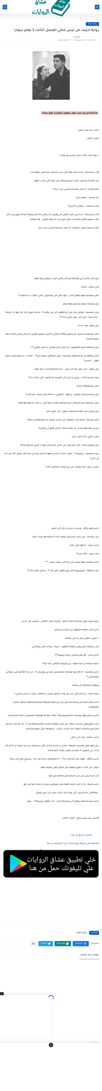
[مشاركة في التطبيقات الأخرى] (33, 943)
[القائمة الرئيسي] (97, 7)
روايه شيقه (92, 24)
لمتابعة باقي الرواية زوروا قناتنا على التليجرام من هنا (73, 843)
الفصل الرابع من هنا (81, 835)
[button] (81, 943)
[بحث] (5, 7)
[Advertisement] (51, 501)
